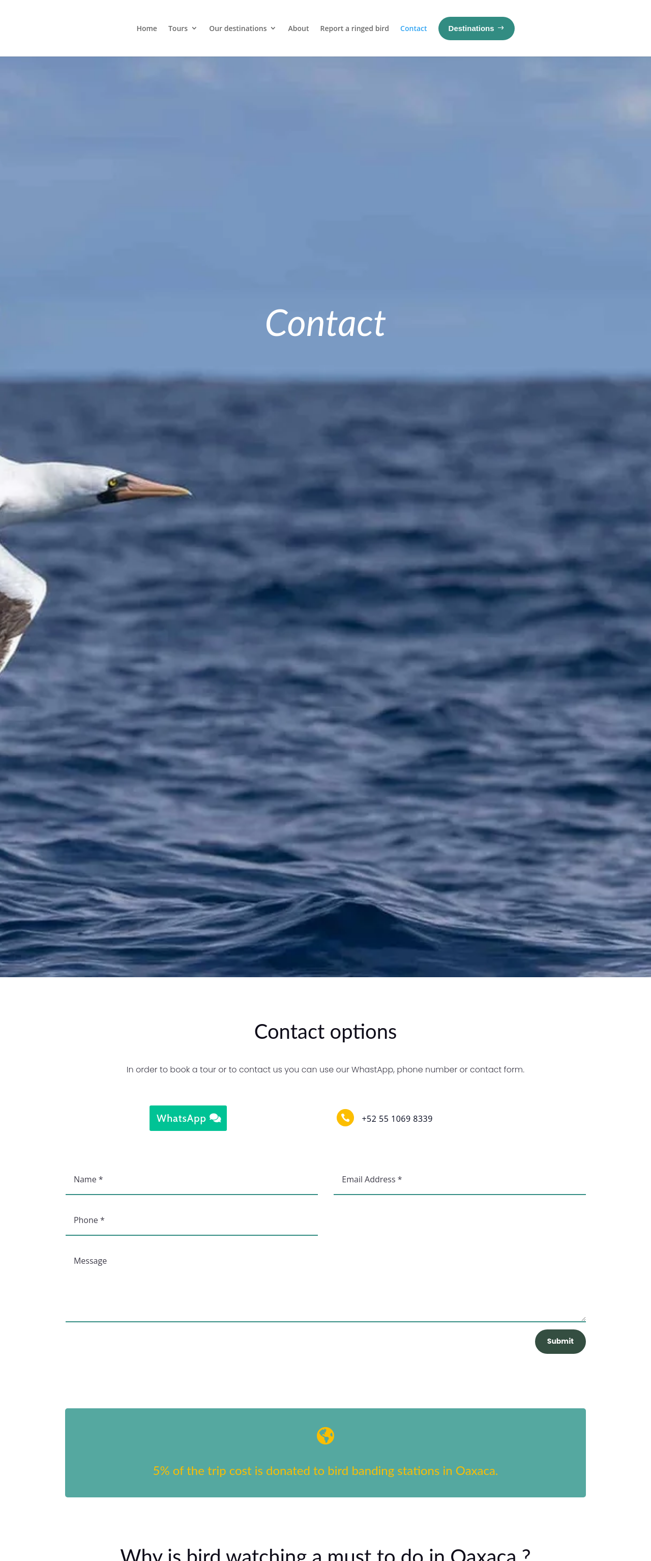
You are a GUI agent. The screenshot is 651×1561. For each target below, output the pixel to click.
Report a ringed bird (354, 28)
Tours (178, 28)
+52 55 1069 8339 (397, 1118)
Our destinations (238, 28)
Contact (413, 28)
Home (146, 28)
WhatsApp (181, 1118)
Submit (560, 1341)
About (298, 28)
